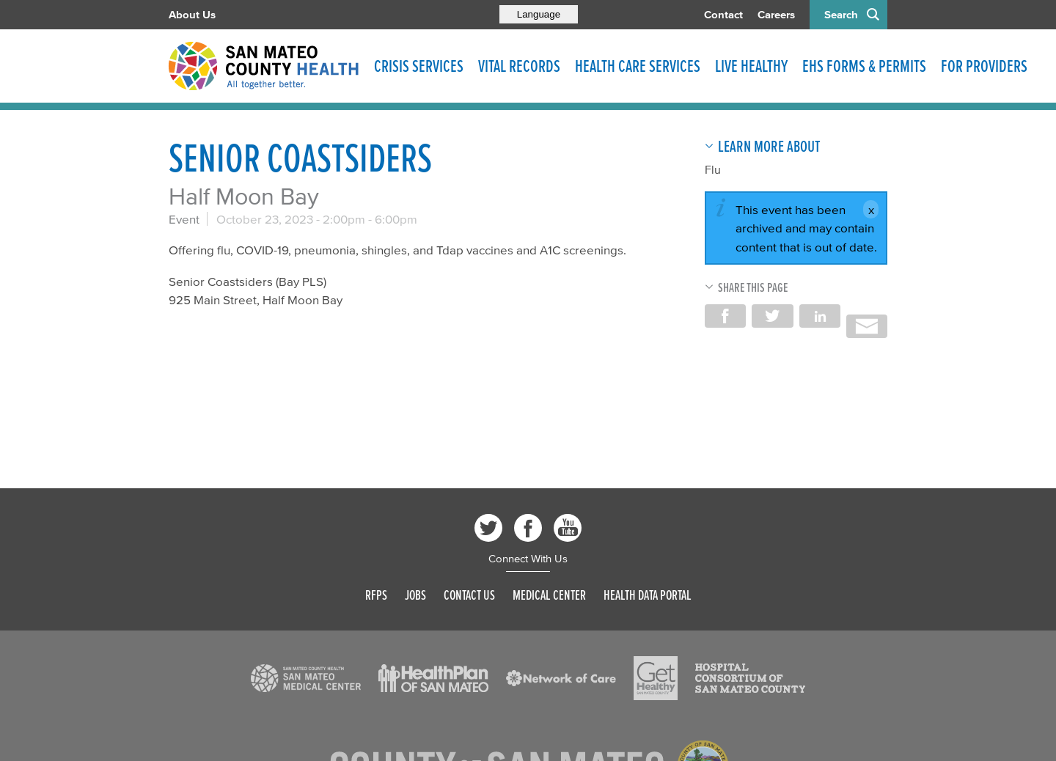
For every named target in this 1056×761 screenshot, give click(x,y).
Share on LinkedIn (819, 316)
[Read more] (306, 678)
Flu (713, 169)
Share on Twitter (772, 316)
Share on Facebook (725, 316)
